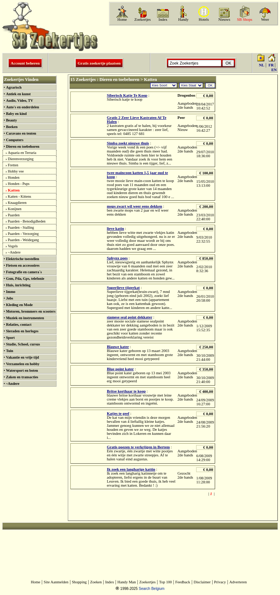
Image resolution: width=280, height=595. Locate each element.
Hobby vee (16, 171)
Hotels (204, 20)
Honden (14, 177)
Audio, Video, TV (19, 100)
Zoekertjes (143, 20)
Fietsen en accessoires (22, 265)
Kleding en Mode (19, 305)
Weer (265, 20)
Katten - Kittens (19, 196)
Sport (10, 338)
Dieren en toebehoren (22, 146)
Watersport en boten (22, 370)
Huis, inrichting (18, 285)
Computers (14, 140)
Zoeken (96, 582)
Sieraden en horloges (22, 331)
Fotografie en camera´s (24, 272)
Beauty (11, 120)
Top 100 (165, 582)
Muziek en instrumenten (25, 318)
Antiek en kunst (18, 94)
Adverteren (238, 582)
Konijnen (15, 209)
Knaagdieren (17, 203)
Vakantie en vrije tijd (22, 357)
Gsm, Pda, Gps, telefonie (25, 279)
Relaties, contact (18, 324)
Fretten (13, 165)
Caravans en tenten (21, 133)
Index (163, 20)
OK (210, 85)
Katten (14, 190)
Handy (183, 20)
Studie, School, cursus (23, 344)
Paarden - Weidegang (23, 240)
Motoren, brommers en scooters (30, 311)
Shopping (79, 582)
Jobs (9, 298)
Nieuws (224, 20)
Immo (10, 292)
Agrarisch (14, 87)
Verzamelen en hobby (22, 364)
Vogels (13, 246)
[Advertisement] (193, 39)
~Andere (14, 252)
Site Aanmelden (56, 582)
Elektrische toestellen (22, 259)
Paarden (14, 215)
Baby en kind (16, 114)
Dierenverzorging (21, 159)
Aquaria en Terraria (22, 153)
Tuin (9, 351)
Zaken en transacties (22, 377)
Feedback (182, 582)
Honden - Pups (19, 184)
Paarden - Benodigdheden (27, 221)
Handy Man (126, 582)
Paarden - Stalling (21, 227)
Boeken (12, 127)
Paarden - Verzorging (23, 234)
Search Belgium (151, 589)
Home (122, 20)
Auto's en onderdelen (22, 107)
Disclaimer (202, 582)
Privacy (220, 582)
